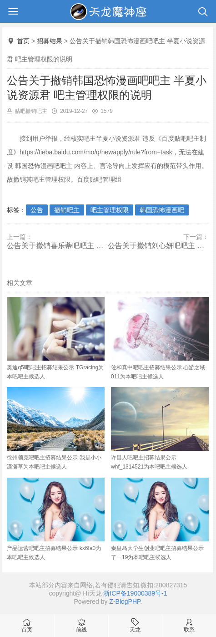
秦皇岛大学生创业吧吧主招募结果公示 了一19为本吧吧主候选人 (160, 519)
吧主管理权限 (109, 210)
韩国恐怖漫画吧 (162, 210)
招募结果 (49, 41)
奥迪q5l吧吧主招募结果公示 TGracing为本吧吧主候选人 (56, 338)
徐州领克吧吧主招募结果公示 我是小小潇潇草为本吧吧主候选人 (56, 428)
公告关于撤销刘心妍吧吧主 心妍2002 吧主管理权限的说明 (158, 246)
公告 (36, 210)
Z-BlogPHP (124, 601)
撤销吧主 (67, 210)
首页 (23, 41)
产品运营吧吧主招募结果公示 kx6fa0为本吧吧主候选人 (56, 519)
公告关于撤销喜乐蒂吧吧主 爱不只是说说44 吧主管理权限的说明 (57, 246)
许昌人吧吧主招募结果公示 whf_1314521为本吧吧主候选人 (160, 428)
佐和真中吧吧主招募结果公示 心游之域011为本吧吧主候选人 (160, 338)
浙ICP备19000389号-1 (135, 593)
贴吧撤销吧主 (31, 111)
